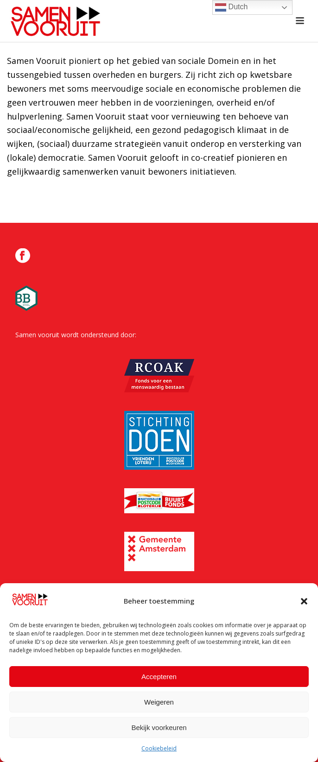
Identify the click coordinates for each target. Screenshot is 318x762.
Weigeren (159, 702)
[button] (304, 601)
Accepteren (159, 677)
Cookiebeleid (159, 749)
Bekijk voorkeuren (158, 728)
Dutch (231, 7)
